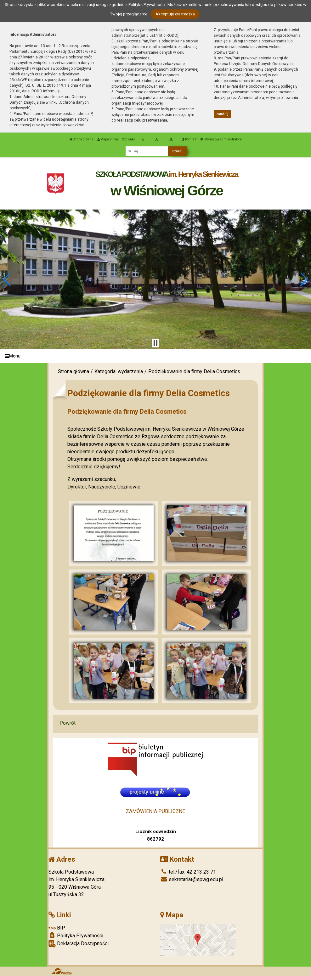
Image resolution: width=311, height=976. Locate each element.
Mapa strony (108, 139)
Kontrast (189, 139)
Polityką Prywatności (147, 4)
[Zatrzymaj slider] (155, 343)
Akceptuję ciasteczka (175, 14)
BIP (56, 928)
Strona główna (81, 139)
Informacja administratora (221, 139)
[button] (7, 279)
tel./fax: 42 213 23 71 (188, 872)
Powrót (67, 723)
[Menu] (155, 356)
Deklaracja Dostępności (78, 943)
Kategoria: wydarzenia (118, 371)
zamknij (222, 114)
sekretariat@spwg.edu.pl (191, 879)
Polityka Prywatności (75, 935)
